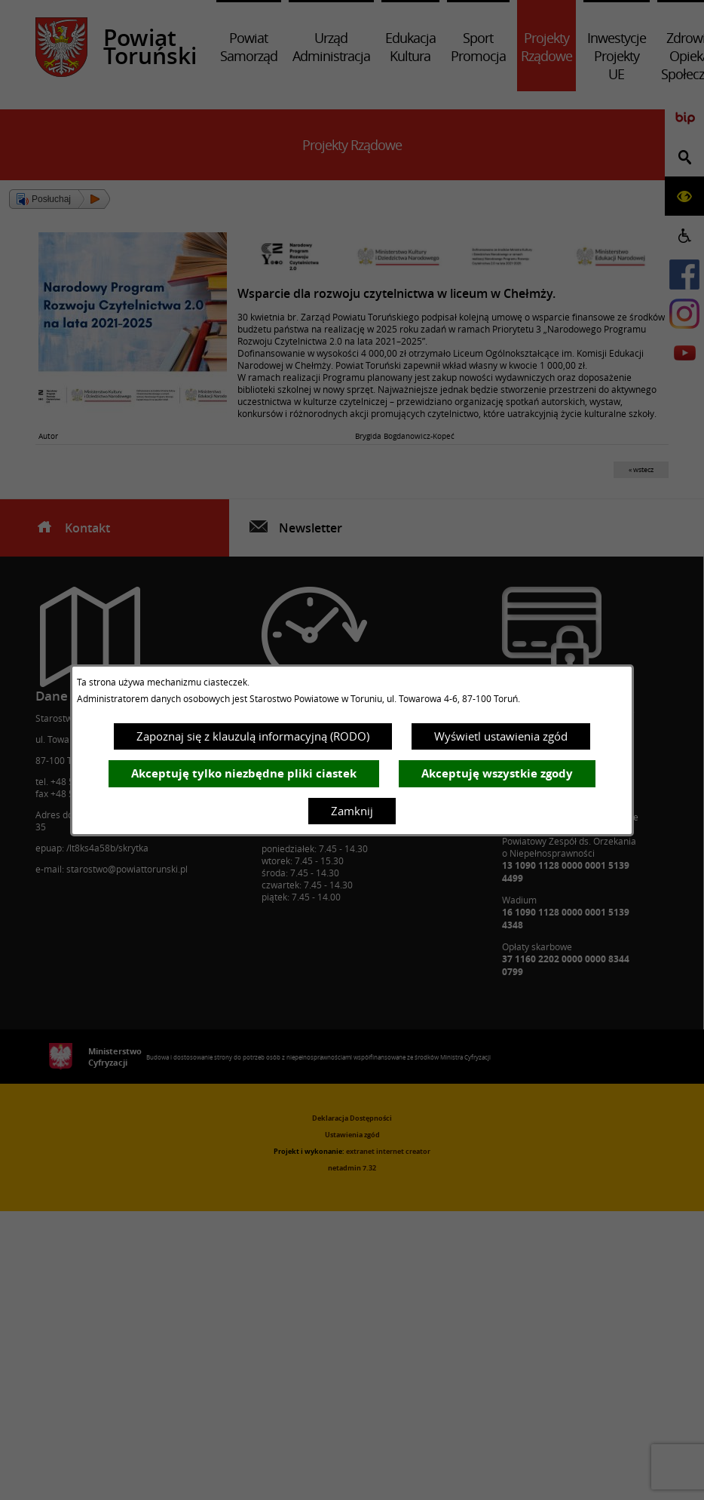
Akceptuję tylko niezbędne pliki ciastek (244, 773)
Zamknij (352, 810)
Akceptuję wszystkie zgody (497, 773)
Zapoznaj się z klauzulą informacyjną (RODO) (252, 736)
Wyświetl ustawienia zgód (501, 736)
